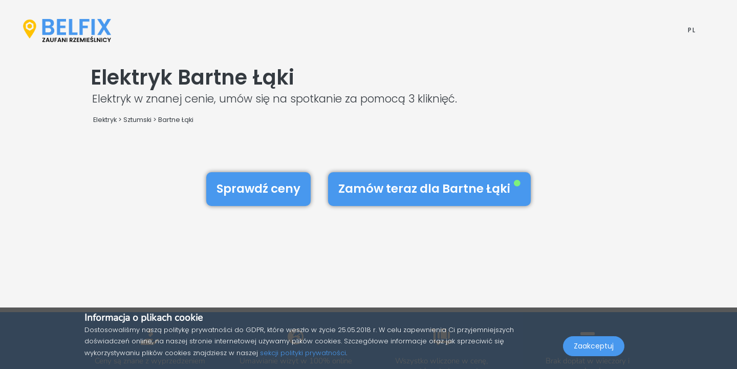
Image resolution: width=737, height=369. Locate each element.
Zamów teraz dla (429, 188)
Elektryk (105, 119)
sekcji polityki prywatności (303, 353)
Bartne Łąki (175, 119)
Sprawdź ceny (258, 188)
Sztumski (137, 119)
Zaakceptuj (594, 346)
